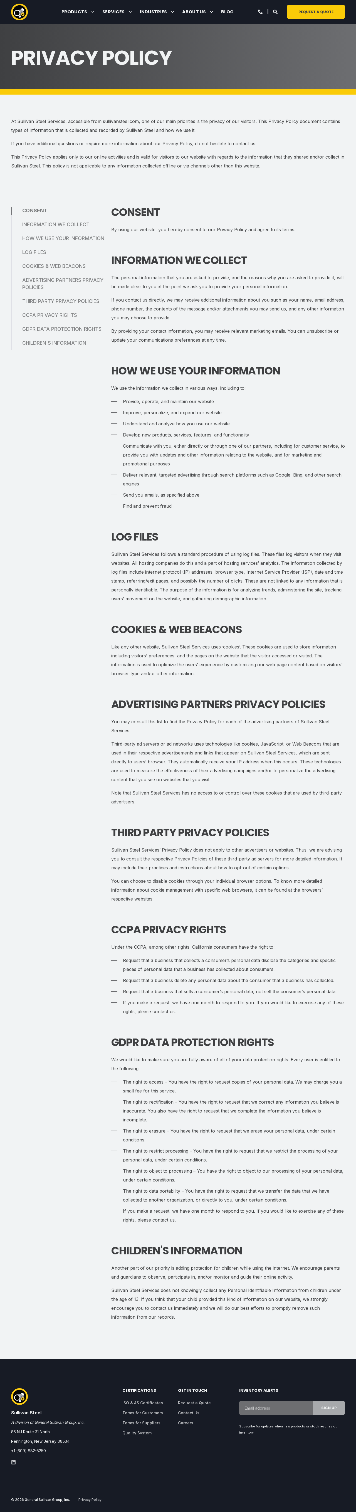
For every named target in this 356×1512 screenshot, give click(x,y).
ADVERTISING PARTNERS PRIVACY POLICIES (62, 283)
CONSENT (35, 210)
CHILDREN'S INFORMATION (54, 343)
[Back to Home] (19, 12)
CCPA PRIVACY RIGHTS (49, 315)
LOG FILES (34, 252)
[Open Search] (276, 11)
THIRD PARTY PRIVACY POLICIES (60, 301)
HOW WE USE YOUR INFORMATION (63, 238)
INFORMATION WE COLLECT (56, 224)
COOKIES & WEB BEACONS (54, 266)
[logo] (19, 1396)
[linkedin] (13, 1462)
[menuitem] (92, 12)
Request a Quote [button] (315, 11)
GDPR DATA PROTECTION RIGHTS (62, 329)
